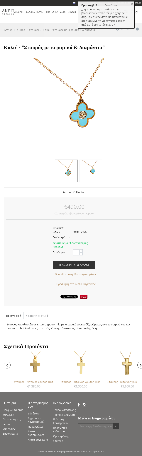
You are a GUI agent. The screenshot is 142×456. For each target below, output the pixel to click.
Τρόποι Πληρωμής (64, 414)
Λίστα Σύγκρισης (38, 439)
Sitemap (58, 441)
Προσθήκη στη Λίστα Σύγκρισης (76, 284)
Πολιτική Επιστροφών (60, 421)
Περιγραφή (13, 315)
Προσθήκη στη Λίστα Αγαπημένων (76, 274)
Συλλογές (8, 414)
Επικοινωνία (10, 433)
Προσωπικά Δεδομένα (60, 429)
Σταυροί (34, 30)
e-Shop (20, 30)
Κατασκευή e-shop (86, 451)
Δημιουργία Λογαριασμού (36, 420)
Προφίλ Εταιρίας (13, 410)
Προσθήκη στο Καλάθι (74, 265)
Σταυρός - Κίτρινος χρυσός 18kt (33, 382)
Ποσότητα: (59, 252)
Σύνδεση (33, 413)
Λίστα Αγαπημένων (36, 433)
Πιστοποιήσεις (12, 419)
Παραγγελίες (35, 426)
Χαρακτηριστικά (37, 315)
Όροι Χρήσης (61, 436)
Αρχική (8, 30)
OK (113, 24)
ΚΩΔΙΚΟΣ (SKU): (58, 229)
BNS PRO (100, 451)
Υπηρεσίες (9, 429)
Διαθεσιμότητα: (61, 237)
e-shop (7, 424)
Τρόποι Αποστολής (64, 410)
